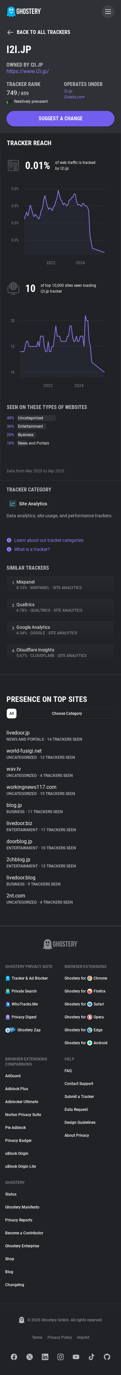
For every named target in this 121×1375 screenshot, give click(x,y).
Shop (9, 1259)
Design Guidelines (80, 1122)
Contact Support (79, 1083)
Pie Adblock (15, 1127)
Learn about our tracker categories (45, 540)
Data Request (76, 1109)
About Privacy (77, 1135)
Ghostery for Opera (84, 1017)
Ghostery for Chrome (86, 978)
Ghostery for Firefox (85, 991)
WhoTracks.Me (21, 1004)
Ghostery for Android (86, 1043)
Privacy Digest (20, 1017)
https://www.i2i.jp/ (27, 71)
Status (10, 1194)
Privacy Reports (18, 1220)
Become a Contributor (24, 1233)
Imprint (83, 1337)
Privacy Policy (59, 1337)
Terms (37, 1337)
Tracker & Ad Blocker (26, 978)
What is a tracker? (28, 549)
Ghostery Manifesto (22, 1207)
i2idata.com (74, 97)
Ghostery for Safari (84, 1004)
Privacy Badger (18, 1140)
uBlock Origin (16, 1153)
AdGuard (13, 1076)
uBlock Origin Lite (20, 1166)
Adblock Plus (16, 1089)
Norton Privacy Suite (23, 1114)
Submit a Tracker (79, 1096)
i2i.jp (68, 91)
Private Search (21, 991)
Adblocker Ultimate (21, 1102)
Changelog (14, 1285)
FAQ (68, 1071)
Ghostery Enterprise (22, 1246)
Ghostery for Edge (83, 1030)
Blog (9, 1272)
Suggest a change (61, 118)
